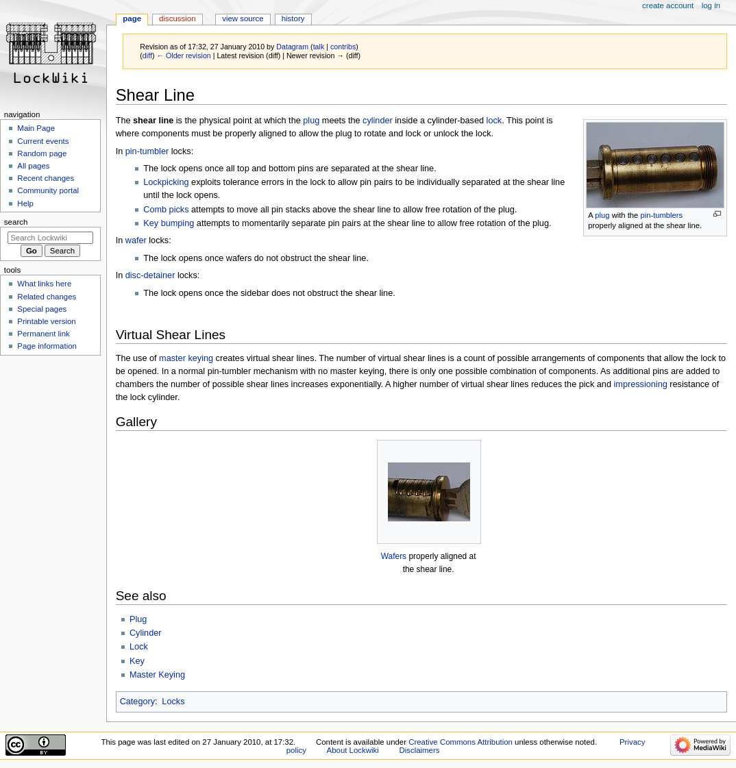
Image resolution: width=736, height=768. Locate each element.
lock (494, 120)
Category (137, 701)
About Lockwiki (353, 750)
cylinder (378, 120)
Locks (173, 701)
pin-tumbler (147, 151)
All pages (33, 166)
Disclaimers (419, 750)
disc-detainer (150, 275)
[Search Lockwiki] (50, 238)
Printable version (46, 321)
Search (16, 222)
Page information (47, 346)
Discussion (177, 18)
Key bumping (168, 223)
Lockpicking (165, 182)
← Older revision (183, 55)
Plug (138, 619)
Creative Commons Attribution (460, 742)
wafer (136, 240)
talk (319, 46)
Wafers (393, 556)
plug (602, 215)
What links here (44, 284)
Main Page (36, 128)
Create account (668, 5)
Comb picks (165, 209)
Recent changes (45, 178)
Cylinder (146, 633)
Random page (41, 153)
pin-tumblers (661, 215)
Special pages (41, 309)
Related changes (46, 297)
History (293, 18)
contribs (343, 46)
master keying (186, 358)
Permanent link (43, 334)
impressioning (640, 384)
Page (132, 18)
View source (242, 18)
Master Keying (157, 675)
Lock (139, 647)
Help (25, 203)
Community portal (48, 190)
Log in (711, 5)
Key (137, 661)
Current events (43, 141)
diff (147, 55)
